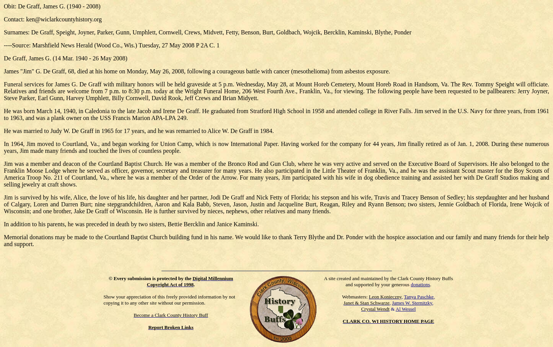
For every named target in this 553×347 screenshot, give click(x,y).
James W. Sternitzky (412, 303)
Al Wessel (406, 309)
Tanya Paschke (419, 297)
